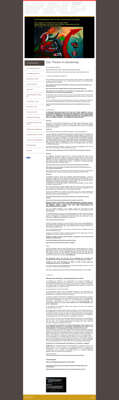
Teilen (28, 157)
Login (93, 396)
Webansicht (92, 397)
